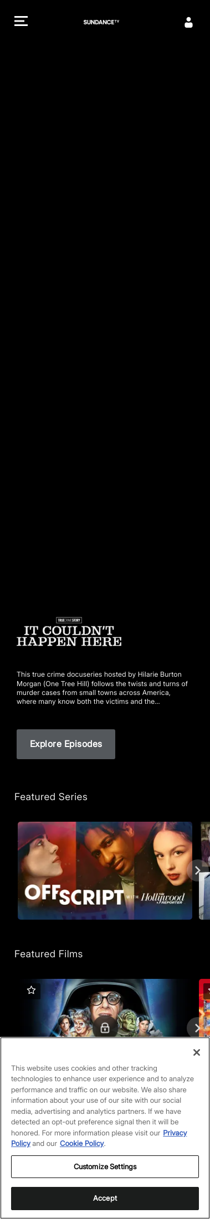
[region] (105, 1128)
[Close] (197, 1052)
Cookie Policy (82, 1143)
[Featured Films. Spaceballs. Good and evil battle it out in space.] (105, 1028)
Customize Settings (105, 1166)
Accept (105, 1198)
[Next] (198, 870)
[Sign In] (189, 22)
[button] (21, 22)
